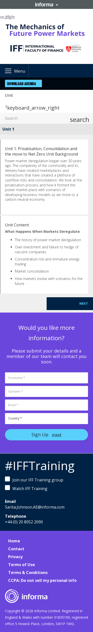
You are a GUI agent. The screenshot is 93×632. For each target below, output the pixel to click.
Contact (16, 549)
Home (14, 541)
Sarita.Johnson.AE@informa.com (34, 507)
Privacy (15, 556)
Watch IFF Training (26, 488)
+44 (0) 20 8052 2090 (24, 522)
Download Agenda (21, 83)
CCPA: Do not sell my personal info (42, 580)
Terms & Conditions (28, 572)
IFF (7, 16)
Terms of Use (21, 564)
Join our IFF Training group (34, 479)
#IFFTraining (39, 465)
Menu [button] (19, 71)
